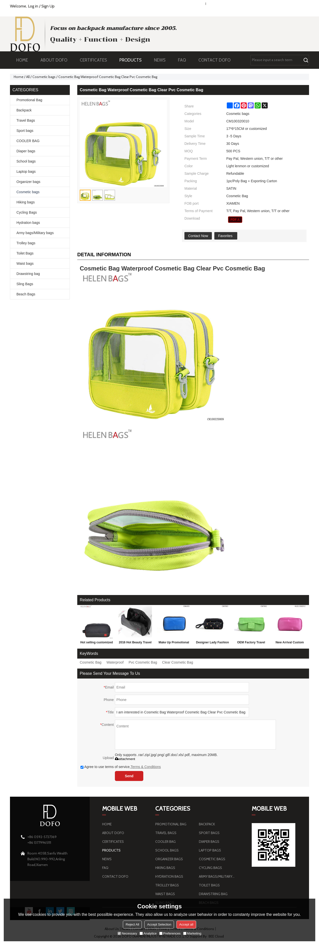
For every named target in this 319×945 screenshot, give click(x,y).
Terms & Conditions (146, 767)
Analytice (148, 933)
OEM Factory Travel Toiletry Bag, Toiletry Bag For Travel (251, 643)
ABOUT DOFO (56, 60)
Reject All (132, 924)
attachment (125, 759)
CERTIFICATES (93, 60)
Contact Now (198, 236)
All (28, 77)
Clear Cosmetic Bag (177, 662)
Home (18, 77)
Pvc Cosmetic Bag (143, 662)
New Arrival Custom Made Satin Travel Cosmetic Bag (290, 643)
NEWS (162, 60)
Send (129, 776)
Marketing (192, 933)
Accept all (186, 924)
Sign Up (48, 6)
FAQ (184, 60)
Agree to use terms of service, (120, 767)
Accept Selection (159, 924)
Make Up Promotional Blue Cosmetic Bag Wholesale (174, 643)
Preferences (170, 933)
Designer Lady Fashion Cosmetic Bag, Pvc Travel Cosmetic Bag (212, 643)
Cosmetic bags (44, 77)
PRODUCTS (133, 60)
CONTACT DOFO (214, 60)
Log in (33, 6)
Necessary (127, 933)
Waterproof (115, 662)
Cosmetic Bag (90, 662)
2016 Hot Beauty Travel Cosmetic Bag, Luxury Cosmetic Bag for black (135, 643)
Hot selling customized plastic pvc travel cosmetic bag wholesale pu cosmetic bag (96, 643)
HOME (22, 60)
